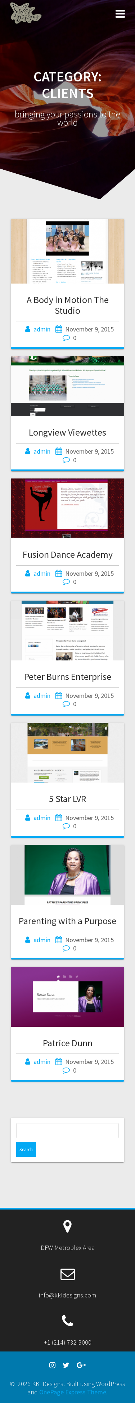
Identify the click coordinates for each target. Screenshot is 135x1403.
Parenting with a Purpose (67, 921)
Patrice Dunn (68, 1043)
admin (41, 329)
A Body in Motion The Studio (68, 305)
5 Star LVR (67, 799)
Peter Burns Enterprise (67, 676)
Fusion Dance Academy (68, 554)
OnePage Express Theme (72, 1392)
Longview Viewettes (67, 432)
